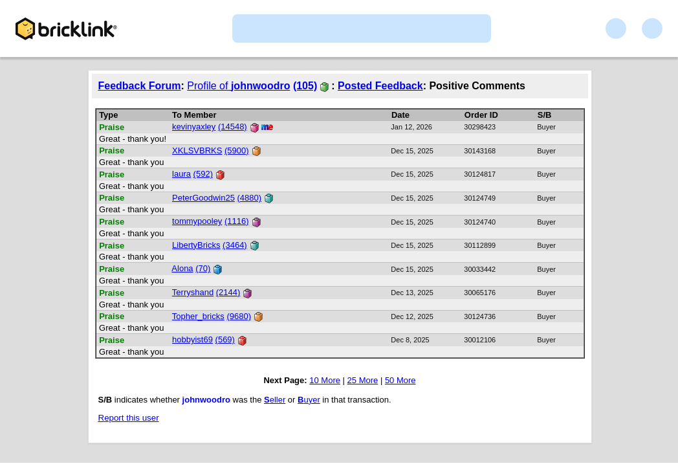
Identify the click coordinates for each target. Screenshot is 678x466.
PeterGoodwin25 (203, 198)
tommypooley (197, 221)
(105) (305, 85)
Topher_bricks (198, 316)
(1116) (236, 221)
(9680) (238, 316)
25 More (362, 380)
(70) (202, 268)
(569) (225, 339)
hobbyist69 (192, 339)
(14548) (232, 126)
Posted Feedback (380, 85)
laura (181, 174)
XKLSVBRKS (197, 150)
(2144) (228, 292)
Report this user (128, 418)
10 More (324, 380)
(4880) (249, 198)
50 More (400, 380)
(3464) (235, 245)
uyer (309, 400)
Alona (182, 268)
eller (274, 400)
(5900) (236, 150)
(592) (203, 174)
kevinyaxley (193, 126)
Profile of (238, 85)
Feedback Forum (139, 85)
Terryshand (192, 292)
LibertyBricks (196, 245)
